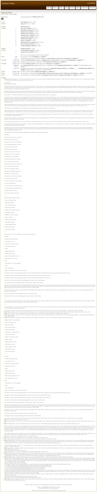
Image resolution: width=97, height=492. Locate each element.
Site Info (71, 7)
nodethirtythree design (61, 490)
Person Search (92, 7)
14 (83, 74)
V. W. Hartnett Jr (45, 487)
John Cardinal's (40, 490)
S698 (6, 448)
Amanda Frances (27, 35)
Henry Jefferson (27, 44)
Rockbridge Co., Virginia (75, 60)
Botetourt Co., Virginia (52, 63)
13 (91, 73)
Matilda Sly (26, 38)
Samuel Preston (27, 52)
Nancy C (25, 40)
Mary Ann (26, 28)
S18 (5, 436)
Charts (61, 7)
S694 (6, 79)
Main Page (49, 7)
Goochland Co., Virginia (38, 56)
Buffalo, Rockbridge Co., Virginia (44, 71)
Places (66, 7)
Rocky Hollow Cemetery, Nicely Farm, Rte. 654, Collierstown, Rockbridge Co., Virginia (61, 73)
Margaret (25, 48)
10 (34, 50)
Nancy (23, 23)
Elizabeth (25, 26)
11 (54, 71)
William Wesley (27, 33)
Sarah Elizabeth (27, 50)
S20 (5, 419)
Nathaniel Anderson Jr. (29, 42)
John (24, 22)
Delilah (73, 68)
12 (90, 73)
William (46, 60)
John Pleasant (27, 30)
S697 (6, 479)
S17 (5, 437)
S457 (6, 439)
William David (38, 16)
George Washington (28, 45)
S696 (6, 311)
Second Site (45, 490)
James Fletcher (27, 37)
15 (31, 28)
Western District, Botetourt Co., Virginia (54, 61)
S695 (6, 314)
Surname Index (85, 7)
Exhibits (78, 7)
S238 (6, 313)
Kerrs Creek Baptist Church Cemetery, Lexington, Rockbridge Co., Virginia (57, 75)
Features (55, 7)
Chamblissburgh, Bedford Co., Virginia (67, 65)
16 (34, 51)
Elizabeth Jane (27, 31)
